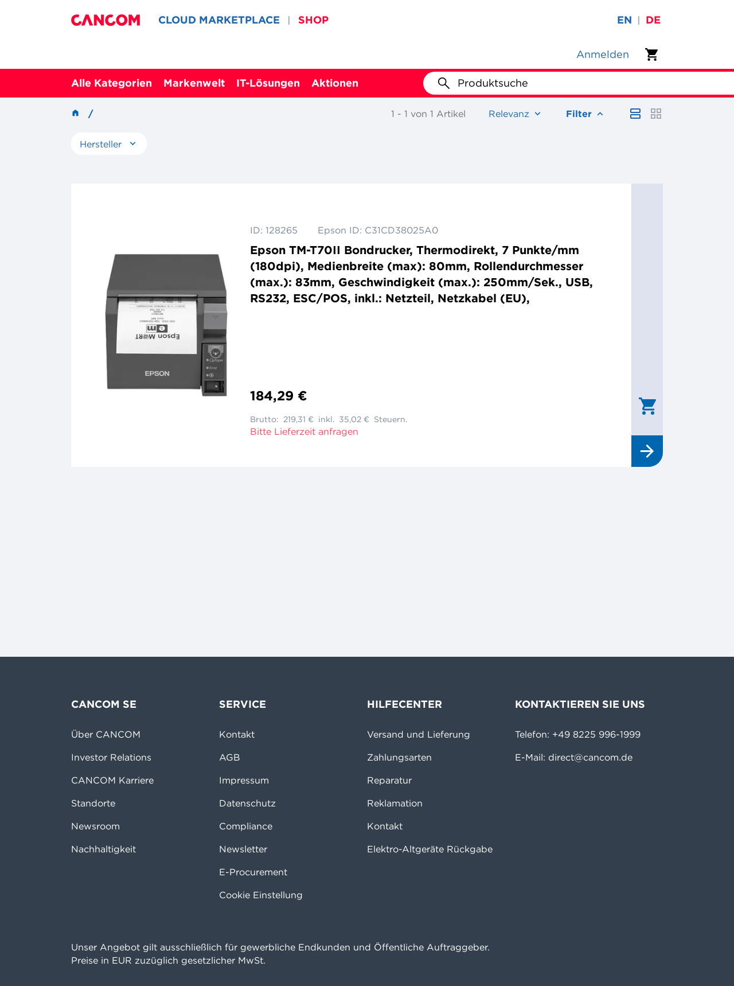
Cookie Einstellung (261, 895)
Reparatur (389, 780)
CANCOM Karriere (112, 780)
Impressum (244, 780)
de (653, 19)
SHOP (313, 19)
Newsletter (243, 849)
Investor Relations (111, 757)
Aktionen (334, 82)
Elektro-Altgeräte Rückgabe (430, 849)
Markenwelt (194, 82)
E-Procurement (253, 872)
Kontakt (237, 734)
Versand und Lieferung (418, 734)
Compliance (245, 826)
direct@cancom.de (590, 757)
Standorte (93, 803)
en (624, 19)
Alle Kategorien (111, 82)
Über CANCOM (105, 734)
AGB (229, 757)
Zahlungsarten (399, 757)
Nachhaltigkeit (103, 849)
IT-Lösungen (268, 82)
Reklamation (395, 803)
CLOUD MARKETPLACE (219, 19)
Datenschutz (247, 803)
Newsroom (95, 826)
